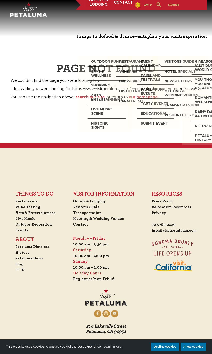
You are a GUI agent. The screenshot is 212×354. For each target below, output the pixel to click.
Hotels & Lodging (98, 15)
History (22, 252)
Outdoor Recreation (33, 224)
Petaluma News (29, 258)
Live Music (24, 218)
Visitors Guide (87, 207)
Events (21, 230)
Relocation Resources (170, 207)
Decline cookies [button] (165, 346)
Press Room (161, 201)
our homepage (143, 97)
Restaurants (26, 201)
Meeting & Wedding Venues (99, 218)
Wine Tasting (27, 207)
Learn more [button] (112, 346)
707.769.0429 (163, 225)
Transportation (88, 213)
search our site (90, 97)
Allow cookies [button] (193, 346)
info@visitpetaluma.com (174, 230)
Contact (124, 15)
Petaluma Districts (32, 247)
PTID (19, 270)
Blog (18, 264)
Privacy (157, 213)
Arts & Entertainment (35, 213)
